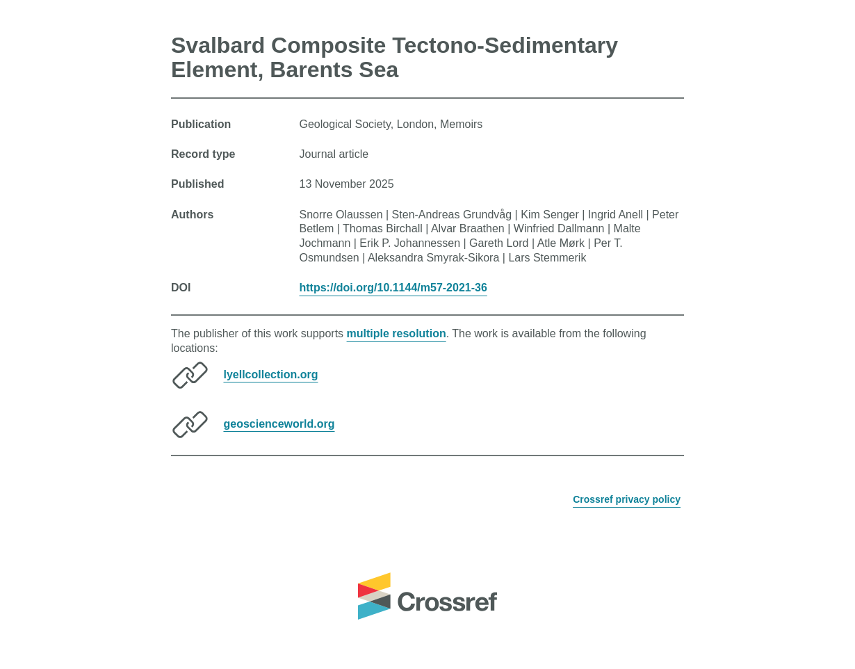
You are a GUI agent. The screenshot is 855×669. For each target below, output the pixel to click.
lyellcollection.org (270, 374)
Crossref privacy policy (627, 499)
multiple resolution (396, 333)
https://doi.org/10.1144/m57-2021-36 (393, 287)
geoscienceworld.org (278, 423)
